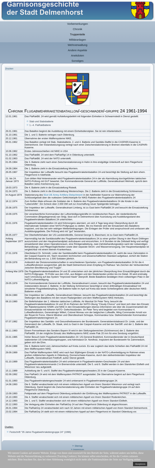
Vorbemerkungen (77, 23)
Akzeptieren (140, 464)
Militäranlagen (77, 39)
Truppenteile (77, 34)
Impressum (78, 449)
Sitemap (78, 446)
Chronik (77, 29)
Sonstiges (78, 60)
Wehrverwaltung (77, 44)
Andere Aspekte (77, 50)
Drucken (9, 68)
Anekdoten (77, 55)
